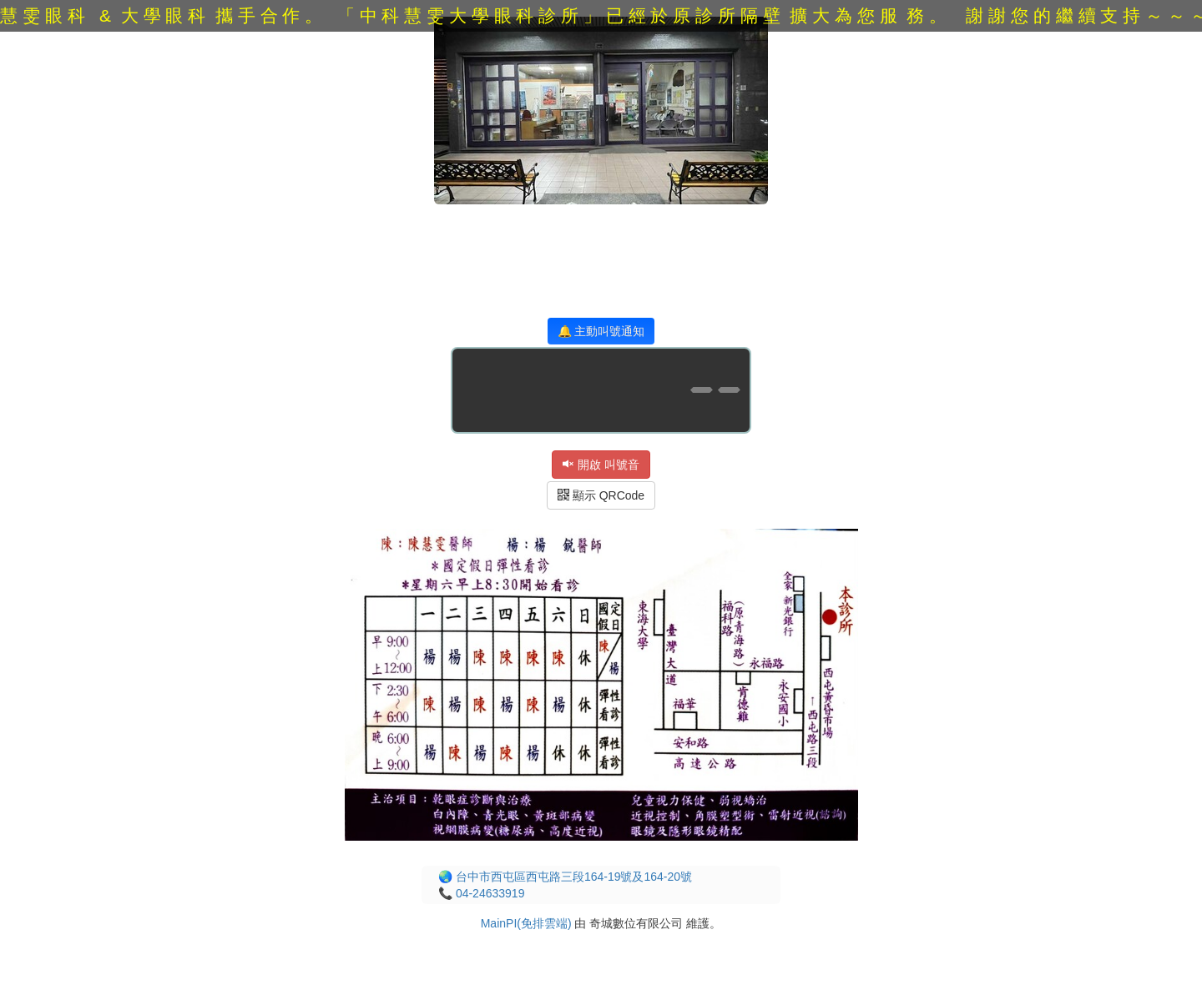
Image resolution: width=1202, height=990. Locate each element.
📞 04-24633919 (481, 893)
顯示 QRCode (601, 495)
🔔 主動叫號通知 (601, 331)
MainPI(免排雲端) (526, 923)
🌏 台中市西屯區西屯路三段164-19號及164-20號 (565, 876)
